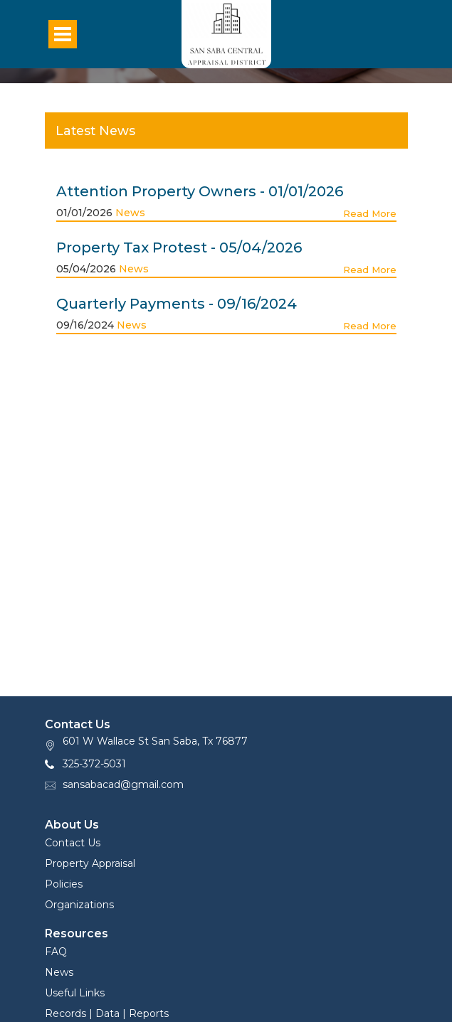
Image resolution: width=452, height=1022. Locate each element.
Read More (369, 213)
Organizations (79, 904)
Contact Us (72, 842)
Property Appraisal (90, 863)
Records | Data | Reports (107, 1013)
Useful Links (75, 992)
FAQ (56, 951)
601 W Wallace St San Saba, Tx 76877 (155, 741)
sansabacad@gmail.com (123, 784)
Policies (64, 884)
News (130, 212)
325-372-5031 (94, 763)
